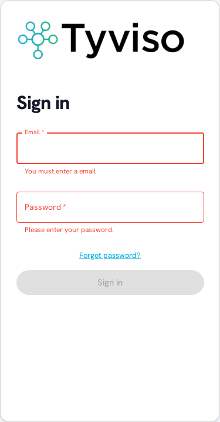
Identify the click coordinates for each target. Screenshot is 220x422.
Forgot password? (110, 255)
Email (34, 132)
